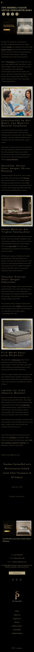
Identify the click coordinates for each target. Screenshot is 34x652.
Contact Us (17, 618)
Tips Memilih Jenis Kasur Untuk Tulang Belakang (17, 540)
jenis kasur (10, 62)
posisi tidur (26, 405)
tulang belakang (12, 159)
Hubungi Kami (17, 487)
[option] (17, 531)
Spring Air (15, 443)
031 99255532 (18, 554)
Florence (23, 443)
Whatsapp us (17, 573)
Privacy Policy (17, 626)
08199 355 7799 (20, 558)
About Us (17, 614)
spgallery (19, 648)
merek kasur (16, 360)
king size (26, 178)
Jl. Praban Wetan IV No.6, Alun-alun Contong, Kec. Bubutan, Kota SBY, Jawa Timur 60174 (17, 566)
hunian (9, 47)
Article (17, 622)
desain (18, 306)
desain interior (6, 49)
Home (17, 611)
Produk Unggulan (17, 496)
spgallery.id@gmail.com (19, 561)
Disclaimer (17, 629)
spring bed (12, 246)
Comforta (8, 443)
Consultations (17, 633)
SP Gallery (12, 437)
